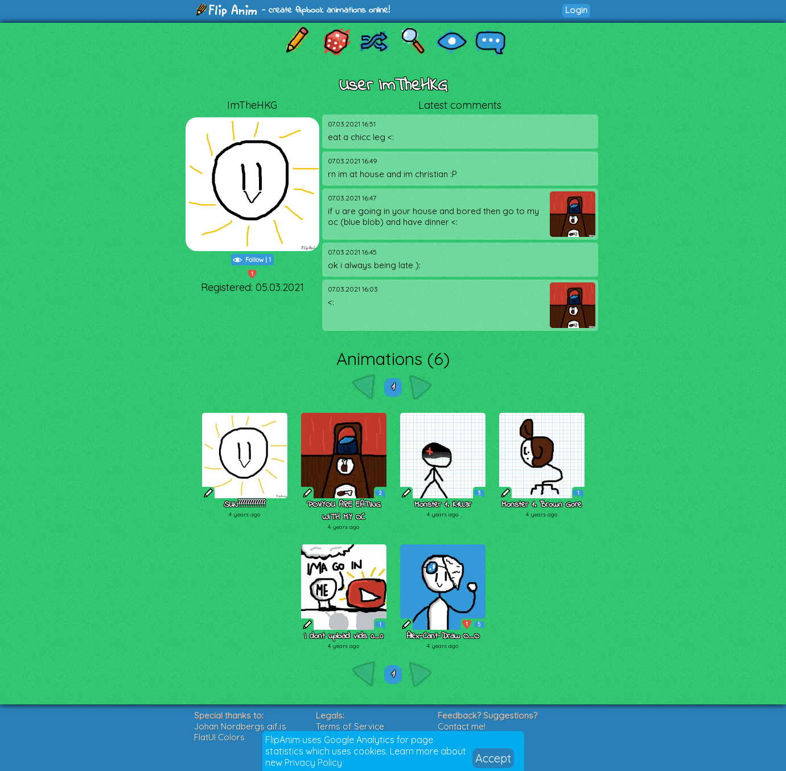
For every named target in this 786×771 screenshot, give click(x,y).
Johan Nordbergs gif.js (240, 726)
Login (576, 10)
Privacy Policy (313, 762)
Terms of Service (350, 726)
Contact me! (461, 726)
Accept (493, 758)
